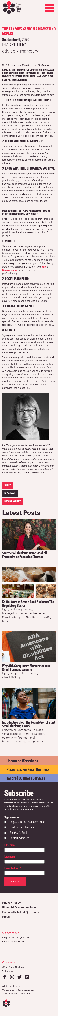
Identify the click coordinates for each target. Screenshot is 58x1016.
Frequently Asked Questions (15, 937)
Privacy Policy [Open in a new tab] (11, 902)
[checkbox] (24, 830)
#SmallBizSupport (13, 617)
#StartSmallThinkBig (38, 617)
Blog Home (9, 493)
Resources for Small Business (27, 769)
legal (5, 609)
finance (22, 737)
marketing (30, 50)
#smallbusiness (11, 733)
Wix (44, 266)
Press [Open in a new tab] (6, 916)
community (9, 737)
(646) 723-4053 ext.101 (13, 941)
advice (8, 50)
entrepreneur (38, 613)
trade (5, 620)
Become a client (12, 501)
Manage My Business (15, 613)
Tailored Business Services (25, 778)
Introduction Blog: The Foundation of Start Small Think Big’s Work (28, 724)
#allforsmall (9, 729)
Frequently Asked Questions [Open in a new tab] (20, 912)
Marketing (14, 44)
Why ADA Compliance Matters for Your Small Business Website (26, 667)
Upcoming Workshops (22, 760)
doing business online (23, 673)
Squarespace (9, 270)
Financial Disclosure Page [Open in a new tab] (19, 907)
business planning (21, 609)
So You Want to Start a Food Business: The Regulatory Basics (28, 603)
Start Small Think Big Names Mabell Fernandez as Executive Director (24, 555)
